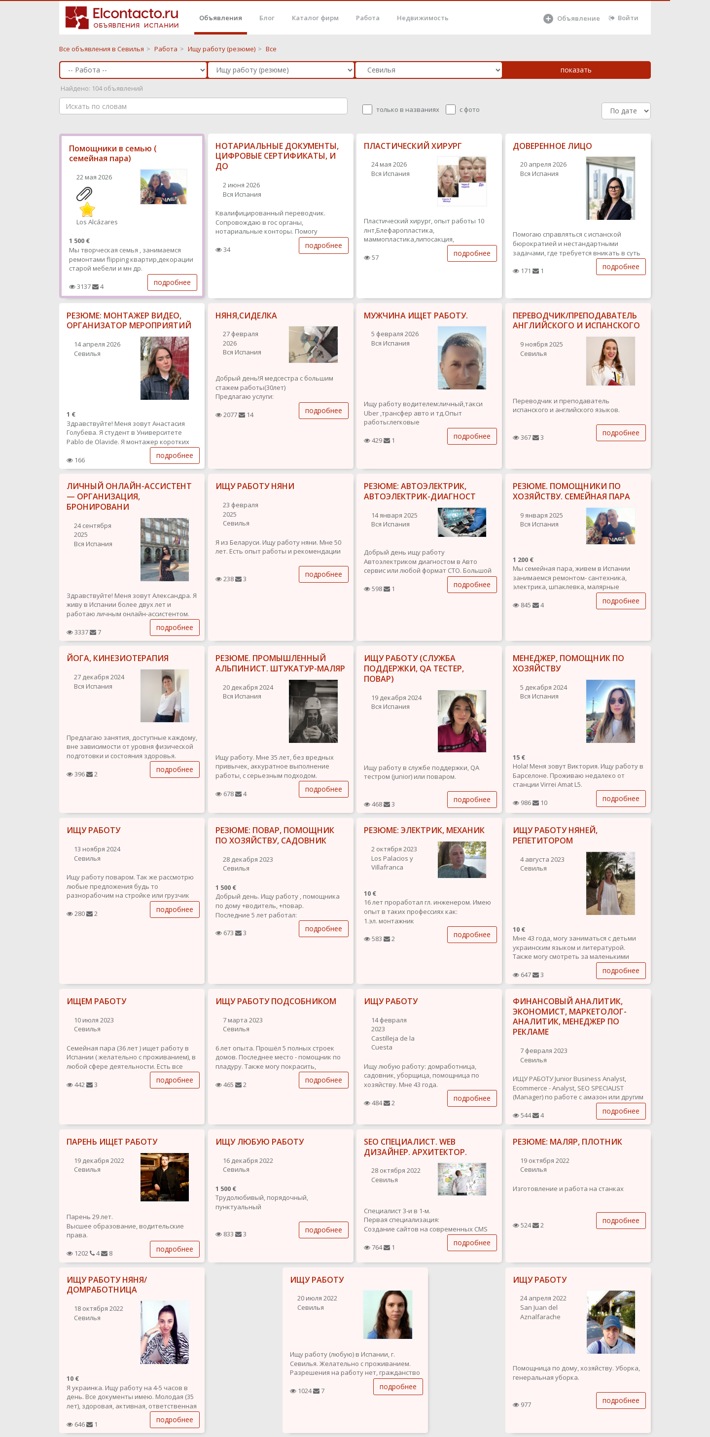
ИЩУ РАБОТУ (93, 830)
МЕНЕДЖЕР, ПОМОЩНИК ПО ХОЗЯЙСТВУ (568, 663)
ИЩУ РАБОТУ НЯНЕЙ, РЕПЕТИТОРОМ (555, 835)
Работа (368, 17)
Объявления (220, 17)
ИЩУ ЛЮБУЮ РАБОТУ (259, 1141)
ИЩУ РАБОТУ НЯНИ (254, 486)
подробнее (172, 282)
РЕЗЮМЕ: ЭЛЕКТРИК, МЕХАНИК (424, 830)
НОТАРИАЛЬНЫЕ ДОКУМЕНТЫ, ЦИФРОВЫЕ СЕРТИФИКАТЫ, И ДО (277, 156)
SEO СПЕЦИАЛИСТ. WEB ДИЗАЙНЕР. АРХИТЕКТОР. (415, 1146)
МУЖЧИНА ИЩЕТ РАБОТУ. (416, 315)
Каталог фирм (315, 17)
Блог (267, 17)
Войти (624, 17)
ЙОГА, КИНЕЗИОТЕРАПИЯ (118, 658)
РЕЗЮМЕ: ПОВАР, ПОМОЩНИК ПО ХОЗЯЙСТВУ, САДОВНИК (274, 835)
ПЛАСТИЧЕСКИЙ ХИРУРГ (413, 145)
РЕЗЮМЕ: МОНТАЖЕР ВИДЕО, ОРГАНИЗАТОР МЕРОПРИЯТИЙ (129, 320)
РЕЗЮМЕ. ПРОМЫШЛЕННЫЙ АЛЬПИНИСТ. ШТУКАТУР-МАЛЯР (280, 663)
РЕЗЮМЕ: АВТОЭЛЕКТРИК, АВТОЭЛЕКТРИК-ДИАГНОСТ (420, 491)
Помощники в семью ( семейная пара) (113, 153)
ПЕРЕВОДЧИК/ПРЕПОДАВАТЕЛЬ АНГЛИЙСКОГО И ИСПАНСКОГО (576, 320)
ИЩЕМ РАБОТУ (96, 1001)
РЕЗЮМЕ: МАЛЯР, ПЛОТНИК (567, 1141)
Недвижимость (423, 17)
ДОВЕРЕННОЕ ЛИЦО (552, 145)
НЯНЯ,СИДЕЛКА (246, 315)
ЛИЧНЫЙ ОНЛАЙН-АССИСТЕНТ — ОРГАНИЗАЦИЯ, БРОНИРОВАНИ (129, 496)
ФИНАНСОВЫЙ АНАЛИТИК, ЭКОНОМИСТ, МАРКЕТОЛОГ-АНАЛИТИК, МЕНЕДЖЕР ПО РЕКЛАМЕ (570, 1016)
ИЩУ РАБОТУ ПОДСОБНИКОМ (275, 1001)
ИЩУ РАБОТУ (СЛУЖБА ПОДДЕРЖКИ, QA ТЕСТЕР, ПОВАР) (414, 668)
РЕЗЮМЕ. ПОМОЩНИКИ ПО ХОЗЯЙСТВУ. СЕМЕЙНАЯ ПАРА (571, 491)
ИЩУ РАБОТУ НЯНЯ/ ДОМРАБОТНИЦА (107, 1285)
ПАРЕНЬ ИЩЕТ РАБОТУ (112, 1141)
